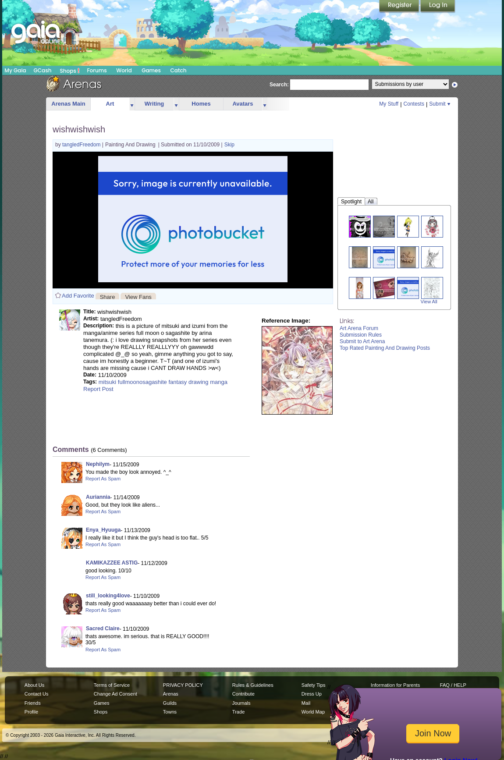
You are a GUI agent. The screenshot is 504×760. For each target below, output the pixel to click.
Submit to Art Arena (362, 341)
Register (399, 6)
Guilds (170, 703)
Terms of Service (112, 685)
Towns (170, 711)
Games (151, 70)
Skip (229, 145)
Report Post (98, 389)
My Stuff (388, 104)
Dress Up (312, 693)
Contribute (243, 693)
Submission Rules (361, 335)
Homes (201, 103)
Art (110, 103)
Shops (70, 70)
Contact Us (37, 693)
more (132, 104)
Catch (178, 70)
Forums (96, 70)
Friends (33, 703)
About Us (34, 685)
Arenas (170, 693)
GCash (43, 70)
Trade (238, 711)
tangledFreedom (82, 145)
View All (429, 301)
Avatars (242, 103)
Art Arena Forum (359, 328)
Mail (306, 703)
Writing (154, 103)
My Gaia (15, 70)
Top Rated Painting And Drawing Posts (385, 348)
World (124, 70)
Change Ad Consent (115, 693)
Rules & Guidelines (252, 685)
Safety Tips (314, 685)
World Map (313, 711)
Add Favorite (78, 295)
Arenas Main (68, 103)
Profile (31, 711)
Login (437, 6)
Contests (414, 104)
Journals (241, 703)
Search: (279, 85)
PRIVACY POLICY (183, 685)
